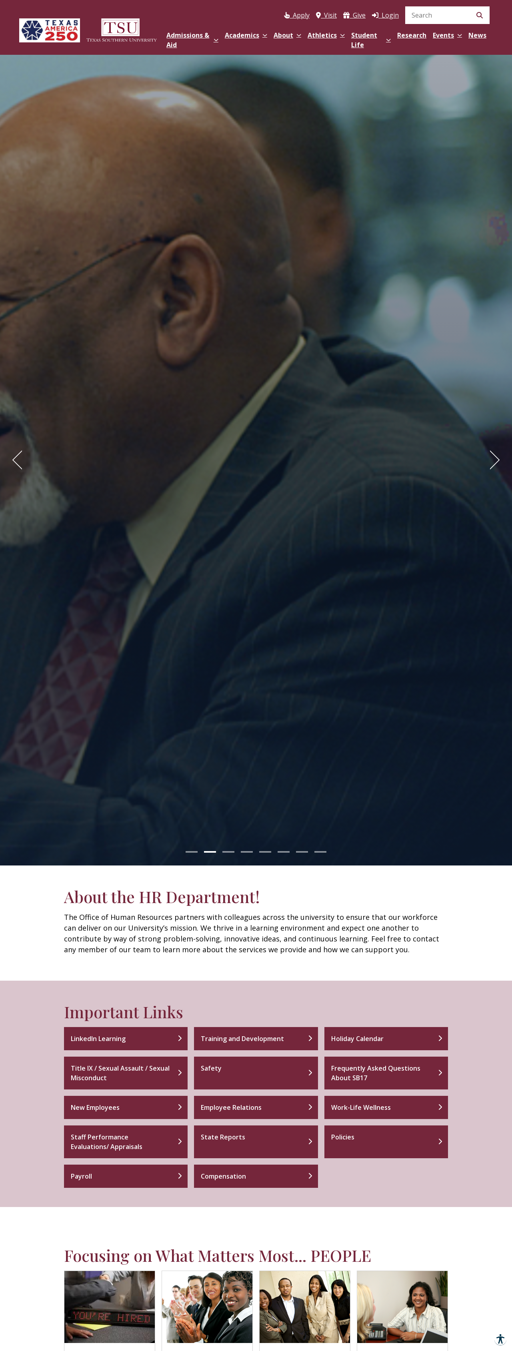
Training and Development (242, 1038)
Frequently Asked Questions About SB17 (375, 1073)
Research (411, 35)
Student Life (371, 40)
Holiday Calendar (357, 1038)
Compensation (223, 1176)
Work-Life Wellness (361, 1107)
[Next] (492, 460)
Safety (211, 1068)
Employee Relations (231, 1107)
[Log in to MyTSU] (385, 14)
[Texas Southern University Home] (121, 29)
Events (447, 35)
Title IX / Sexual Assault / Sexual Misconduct (120, 1073)
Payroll (81, 1176)
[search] (447, 15)
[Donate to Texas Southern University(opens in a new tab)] (354, 14)
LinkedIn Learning (98, 1038)
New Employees (95, 1107)
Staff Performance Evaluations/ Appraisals (106, 1142)
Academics (246, 35)
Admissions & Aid (192, 40)
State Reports (223, 1137)
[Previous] (20, 460)
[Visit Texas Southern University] (326, 14)
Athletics (326, 35)
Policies (342, 1137)
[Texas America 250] (49, 29)
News (477, 35)
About (287, 35)
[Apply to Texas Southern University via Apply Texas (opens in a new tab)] (297, 14)
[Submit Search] (479, 15)
